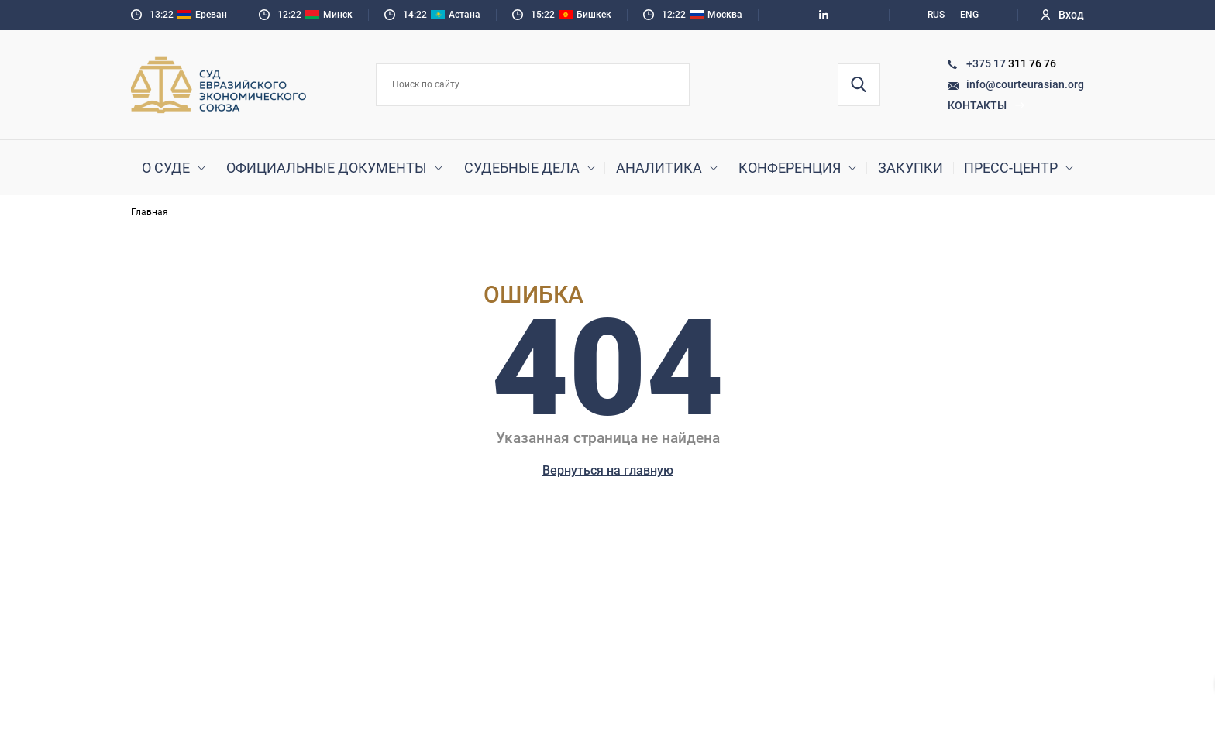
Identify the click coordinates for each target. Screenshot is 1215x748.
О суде (166, 168)
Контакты (986, 105)
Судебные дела (522, 168)
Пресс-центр (1011, 168)
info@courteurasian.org (1025, 84)
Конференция (789, 168)
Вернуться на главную (607, 470)
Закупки (910, 168)
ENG (969, 14)
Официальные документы (326, 168)
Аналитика (659, 168)
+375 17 (987, 63)
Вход (1062, 15)
